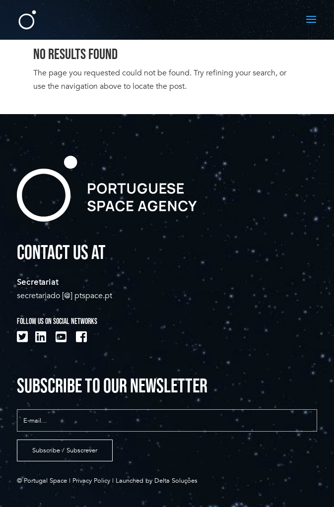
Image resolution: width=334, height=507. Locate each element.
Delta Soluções (176, 480)
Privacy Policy (91, 480)
